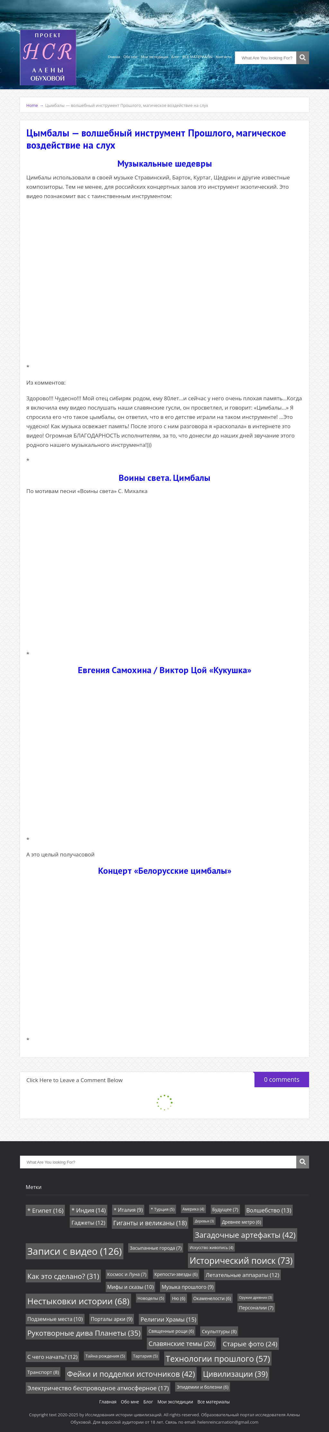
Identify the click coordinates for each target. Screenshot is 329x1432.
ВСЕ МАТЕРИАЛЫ (197, 57)
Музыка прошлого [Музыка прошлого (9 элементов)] (188, 1286)
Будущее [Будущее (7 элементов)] (225, 1209)
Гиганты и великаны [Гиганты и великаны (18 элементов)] (150, 1223)
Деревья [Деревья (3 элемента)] (204, 1221)
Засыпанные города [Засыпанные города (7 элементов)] (156, 1248)
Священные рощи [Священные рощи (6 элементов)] (171, 1331)
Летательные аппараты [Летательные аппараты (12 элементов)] (242, 1275)
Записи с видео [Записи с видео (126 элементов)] (74, 1251)
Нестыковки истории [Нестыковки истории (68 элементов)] (78, 1301)
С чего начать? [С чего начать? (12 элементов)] (52, 1356)
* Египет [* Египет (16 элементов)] (45, 1210)
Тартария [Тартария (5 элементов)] (145, 1356)
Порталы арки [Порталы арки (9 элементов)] (112, 1319)
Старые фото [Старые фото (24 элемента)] (250, 1343)
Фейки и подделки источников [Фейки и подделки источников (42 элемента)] (131, 1374)
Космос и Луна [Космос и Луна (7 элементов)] (127, 1274)
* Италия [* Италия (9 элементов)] (128, 1209)
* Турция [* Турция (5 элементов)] (162, 1209)
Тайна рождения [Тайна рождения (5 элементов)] (105, 1356)
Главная (114, 57)
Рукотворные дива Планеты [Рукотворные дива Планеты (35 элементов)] (83, 1333)
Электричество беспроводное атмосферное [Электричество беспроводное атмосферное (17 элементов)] (98, 1388)
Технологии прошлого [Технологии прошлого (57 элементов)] (218, 1358)
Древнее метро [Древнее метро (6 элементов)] (241, 1222)
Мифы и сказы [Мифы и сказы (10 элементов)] (130, 1286)
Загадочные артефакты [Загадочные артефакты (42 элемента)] (245, 1235)
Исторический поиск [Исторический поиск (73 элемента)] (241, 1260)
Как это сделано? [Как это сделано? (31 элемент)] (63, 1276)
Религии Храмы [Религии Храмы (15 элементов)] (168, 1319)
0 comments (276, 1078)
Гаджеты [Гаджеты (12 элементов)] (88, 1222)
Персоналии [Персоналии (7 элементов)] (256, 1308)
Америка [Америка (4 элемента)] (193, 1208)
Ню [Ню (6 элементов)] (178, 1298)
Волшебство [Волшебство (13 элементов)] (268, 1210)
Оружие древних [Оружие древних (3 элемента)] (255, 1297)
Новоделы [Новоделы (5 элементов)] (151, 1298)
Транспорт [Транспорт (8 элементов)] (43, 1372)
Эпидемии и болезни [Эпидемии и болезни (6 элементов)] (202, 1387)
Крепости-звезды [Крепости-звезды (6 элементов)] (176, 1274)
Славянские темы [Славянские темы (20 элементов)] (181, 1343)
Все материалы (214, 1402)
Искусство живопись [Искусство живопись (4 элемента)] (211, 1247)
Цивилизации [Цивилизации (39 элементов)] (235, 1374)
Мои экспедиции (154, 57)
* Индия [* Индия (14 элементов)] (88, 1210)
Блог (175, 57)
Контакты (224, 57)
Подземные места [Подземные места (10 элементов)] (55, 1319)
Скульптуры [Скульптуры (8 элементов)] (219, 1331)
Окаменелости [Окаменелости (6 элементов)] (212, 1298)
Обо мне (130, 57)
